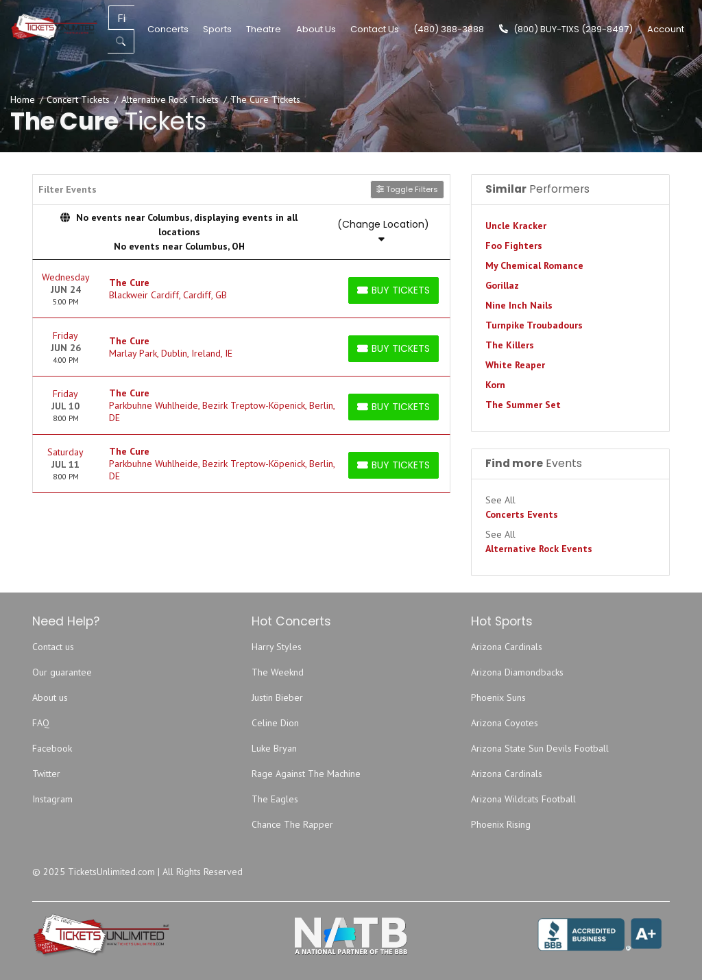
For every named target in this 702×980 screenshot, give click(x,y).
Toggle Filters (407, 189)
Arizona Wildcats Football (523, 799)
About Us (316, 29)
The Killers (509, 345)
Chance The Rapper (292, 824)
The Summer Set (523, 404)
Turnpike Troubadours (534, 325)
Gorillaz (502, 285)
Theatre (263, 29)
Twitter (46, 773)
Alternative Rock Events (538, 548)
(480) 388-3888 (448, 29)
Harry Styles (277, 647)
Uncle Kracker (515, 225)
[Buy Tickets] (393, 290)
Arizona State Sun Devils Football (540, 748)
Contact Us (374, 29)
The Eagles (275, 799)
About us (50, 697)
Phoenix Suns (498, 697)
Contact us (53, 647)
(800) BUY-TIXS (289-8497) (566, 29)
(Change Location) (383, 230)
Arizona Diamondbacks (517, 672)
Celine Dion (275, 723)
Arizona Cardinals (506, 647)
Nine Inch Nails (519, 305)
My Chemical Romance (534, 265)
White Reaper (515, 365)
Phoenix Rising (501, 824)
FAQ (40, 723)
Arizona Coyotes (504, 723)
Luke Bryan (274, 748)
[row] (241, 289)
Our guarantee (62, 672)
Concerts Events (521, 514)
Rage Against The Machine (306, 773)
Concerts (168, 29)
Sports (217, 29)
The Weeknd (278, 672)
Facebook (52, 748)
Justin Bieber (277, 697)
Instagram (52, 799)
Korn (495, 385)
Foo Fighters (513, 245)
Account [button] (665, 29)
